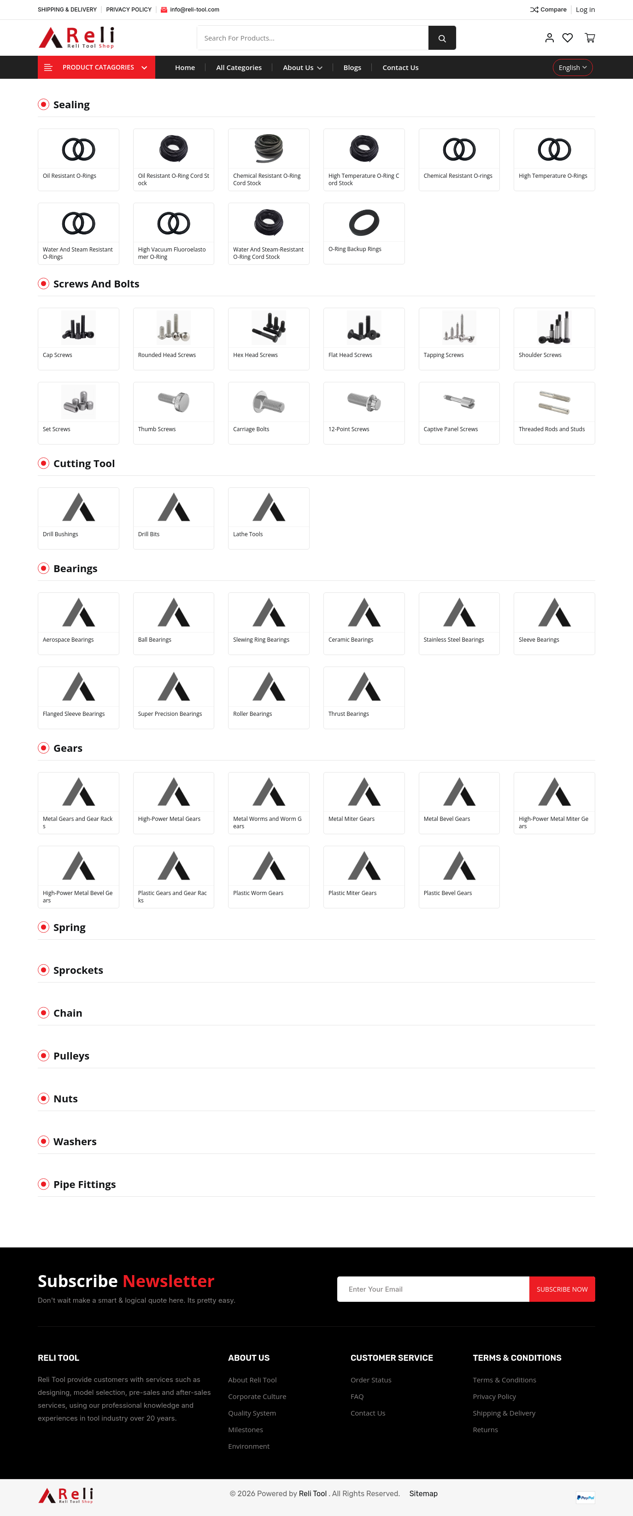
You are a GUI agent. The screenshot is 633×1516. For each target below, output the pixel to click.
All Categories (239, 67)
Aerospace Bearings (68, 640)
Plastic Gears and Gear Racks (172, 897)
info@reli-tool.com (190, 9)
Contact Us (400, 67)
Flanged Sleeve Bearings (74, 714)
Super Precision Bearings (170, 714)
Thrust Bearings (348, 714)
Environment (249, 1446)
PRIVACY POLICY (129, 9)
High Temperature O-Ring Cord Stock (363, 179)
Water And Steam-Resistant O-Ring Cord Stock (268, 253)
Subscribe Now (562, 1289)
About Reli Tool (252, 1379)
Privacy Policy (494, 1396)
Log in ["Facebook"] (585, 9)
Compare (548, 10)
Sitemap (424, 1493)
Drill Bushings (60, 534)
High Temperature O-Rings (553, 176)
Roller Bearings (252, 714)
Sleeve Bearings (539, 640)
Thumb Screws (157, 429)
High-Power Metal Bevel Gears (78, 897)
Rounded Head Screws (167, 355)
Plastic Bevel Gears (448, 893)
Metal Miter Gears (351, 819)
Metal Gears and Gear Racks (77, 822)
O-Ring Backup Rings (354, 249)
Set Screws (56, 429)
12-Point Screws (348, 429)
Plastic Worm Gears (258, 893)
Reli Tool (313, 1493)
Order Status (371, 1379)
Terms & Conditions (504, 1379)
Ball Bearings (154, 640)
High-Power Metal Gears (169, 819)
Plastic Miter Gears (352, 893)
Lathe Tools (248, 534)
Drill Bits (149, 534)
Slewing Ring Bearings (261, 640)
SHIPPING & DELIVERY (67, 9)
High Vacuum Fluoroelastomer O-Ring (172, 253)
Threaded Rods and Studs (552, 429)
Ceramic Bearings (351, 640)
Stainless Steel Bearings (454, 640)
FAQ (357, 1396)
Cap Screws (57, 355)
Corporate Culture (257, 1396)
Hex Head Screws (255, 355)
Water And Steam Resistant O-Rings (78, 253)
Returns (485, 1429)
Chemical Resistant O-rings (458, 176)
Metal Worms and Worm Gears (267, 822)
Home (185, 67)
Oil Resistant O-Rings (69, 176)
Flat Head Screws (350, 355)
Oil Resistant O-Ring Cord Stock (173, 179)
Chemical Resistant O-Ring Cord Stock (266, 179)
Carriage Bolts (251, 429)
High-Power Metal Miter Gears (553, 822)
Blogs (353, 67)
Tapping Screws (444, 355)
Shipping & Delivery (504, 1412)
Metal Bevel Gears (447, 819)
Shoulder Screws (540, 355)
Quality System (252, 1412)
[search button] (442, 38)
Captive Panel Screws (451, 429)
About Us (302, 67)
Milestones (245, 1429)
